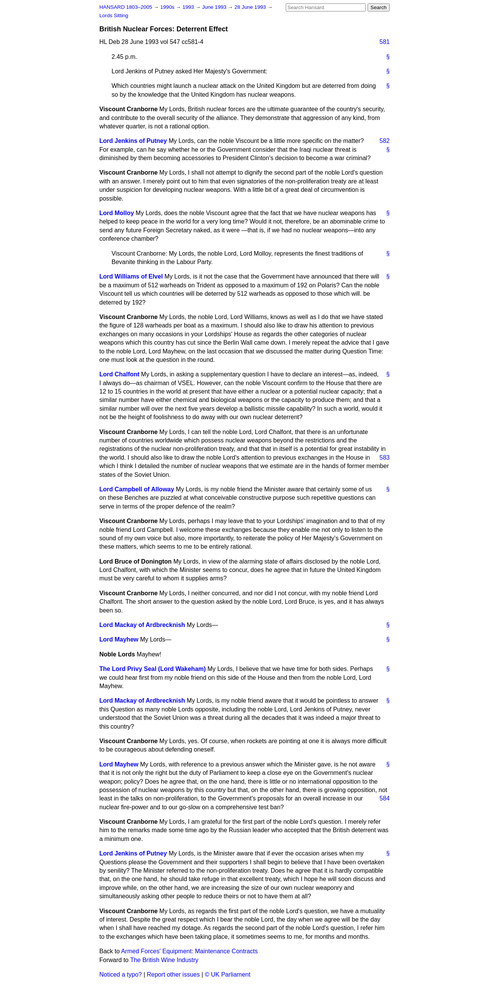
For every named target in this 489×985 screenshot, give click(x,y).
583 (384, 457)
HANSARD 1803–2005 (125, 7)
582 (384, 141)
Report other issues (173, 974)
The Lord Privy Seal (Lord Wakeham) (152, 669)
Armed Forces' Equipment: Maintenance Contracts (189, 951)
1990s (168, 7)
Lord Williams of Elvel (131, 276)
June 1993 (215, 7)
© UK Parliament (227, 974)
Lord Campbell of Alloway (136, 489)
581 (384, 42)
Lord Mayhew (118, 639)
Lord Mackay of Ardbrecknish (142, 625)
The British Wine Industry (164, 960)
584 (384, 798)
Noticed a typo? (120, 974)
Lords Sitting (113, 15)
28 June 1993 (251, 7)
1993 (189, 7)
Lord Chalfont (119, 374)
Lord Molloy (116, 213)
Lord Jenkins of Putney (133, 141)
